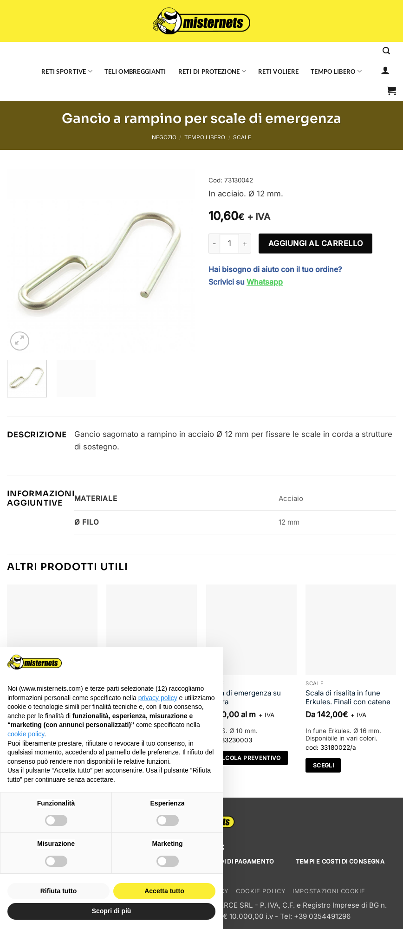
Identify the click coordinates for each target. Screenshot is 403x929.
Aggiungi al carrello (315, 243)
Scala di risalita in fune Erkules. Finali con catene (348, 698)
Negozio (164, 137)
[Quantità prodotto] (229, 243)
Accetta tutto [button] (164, 891)
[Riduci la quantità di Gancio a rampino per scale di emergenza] (214, 243)
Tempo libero (336, 71)
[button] (391, 90)
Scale (242, 137)
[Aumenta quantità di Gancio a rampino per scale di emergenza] (245, 243)
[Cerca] (386, 51)
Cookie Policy (261, 891)
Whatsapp (265, 281)
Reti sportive (66, 71)
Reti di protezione (212, 71)
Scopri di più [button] (111, 911)
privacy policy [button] (157, 698)
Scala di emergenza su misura (243, 698)
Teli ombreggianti (135, 71)
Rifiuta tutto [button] (58, 891)
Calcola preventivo (247, 757)
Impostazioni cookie (328, 891)
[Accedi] (385, 70)
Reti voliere (278, 71)
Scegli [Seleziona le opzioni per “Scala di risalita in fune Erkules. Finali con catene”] (323, 765)
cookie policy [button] (25, 734)
